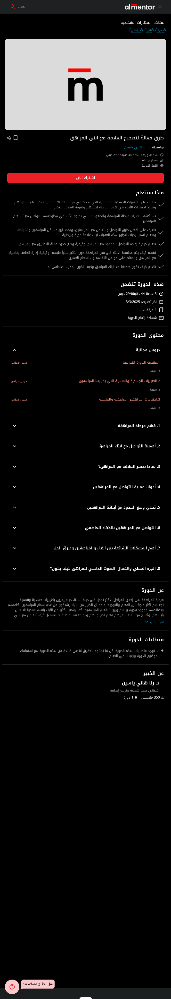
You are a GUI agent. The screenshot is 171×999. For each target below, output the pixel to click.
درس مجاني (19, 362)
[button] (85, 350)
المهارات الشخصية (136, 22)
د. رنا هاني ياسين (137, 147)
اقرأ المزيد (154, 622)
